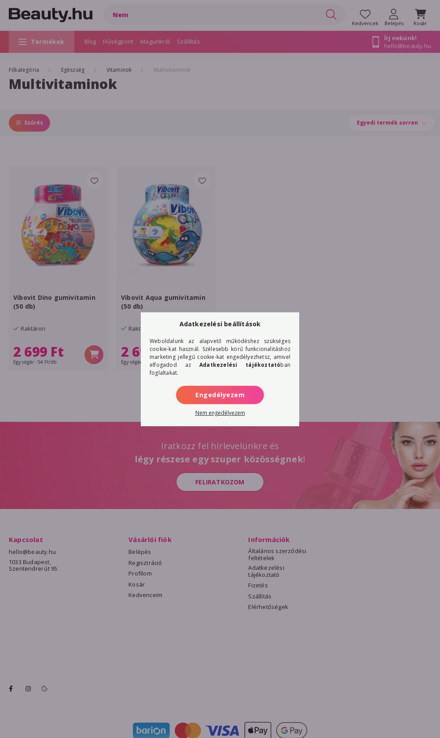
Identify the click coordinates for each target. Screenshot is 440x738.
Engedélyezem (220, 395)
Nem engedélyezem (220, 413)
